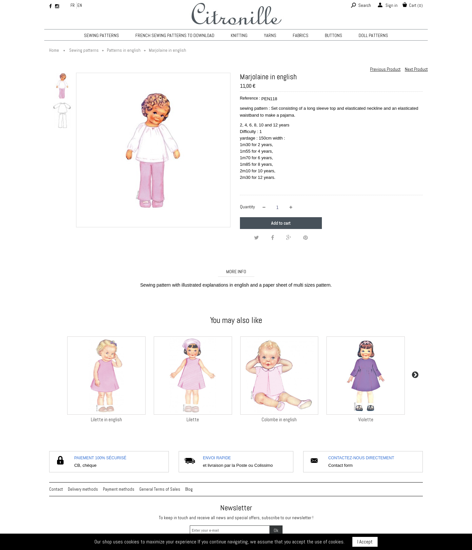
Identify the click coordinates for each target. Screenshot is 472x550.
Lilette (193, 419)
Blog (189, 489)
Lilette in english (106, 419)
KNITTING (239, 35)
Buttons (333, 35)
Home (54, 50)
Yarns (270, 35)
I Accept (365, 542)
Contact (56, 489)
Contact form (340, 465)
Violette (365, 419)
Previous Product (385, 69)
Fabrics (300, 35)
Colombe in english (279, 419)
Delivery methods (83, 489)
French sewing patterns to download (174, 35)
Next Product (416, 69)
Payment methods (118, 489)
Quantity (247, 207)
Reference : (250, 98)
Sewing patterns (101, 35)
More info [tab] (236, 272)
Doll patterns (373, 35)
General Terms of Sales (159, 489)
